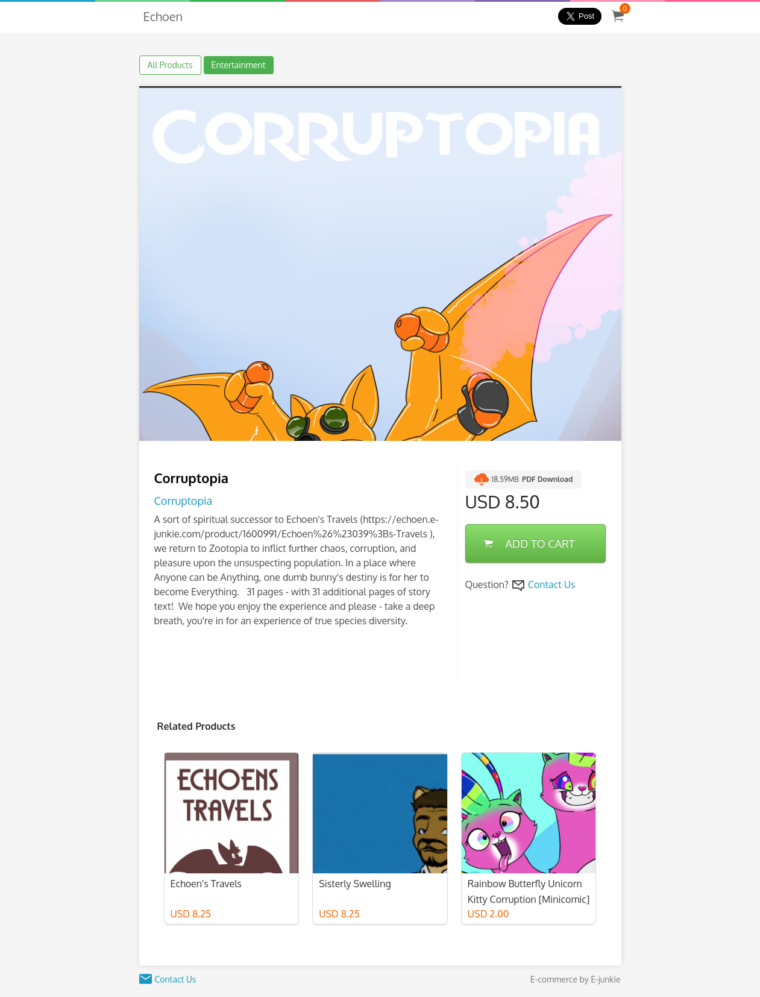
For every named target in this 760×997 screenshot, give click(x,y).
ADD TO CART (529, 543)
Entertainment (239, 65)
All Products (170, 65)
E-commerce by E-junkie (575, 979)
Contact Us (552, 584)
